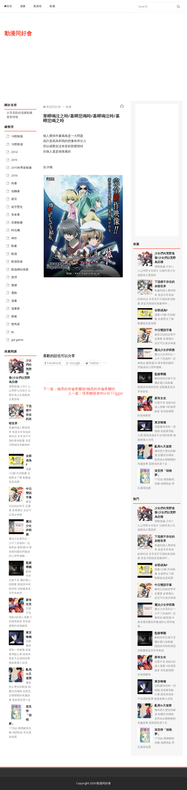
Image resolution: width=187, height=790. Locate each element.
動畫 (52, 6)
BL (12, 332)
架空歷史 (17, 207)
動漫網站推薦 (19, 269)
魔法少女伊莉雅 (29, 527)
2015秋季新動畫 (21, 168)
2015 (14, 160)
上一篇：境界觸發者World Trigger (95, 393)
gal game (17, 340)
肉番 (14, 183)
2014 (14, 152)
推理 (14, 277)
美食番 (15, 214)
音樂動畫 (17, 222)
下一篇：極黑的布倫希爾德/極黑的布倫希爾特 (79, 389)
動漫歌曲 (17, 261)
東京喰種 (29, 634)
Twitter (92, 363)
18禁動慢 (17, 136)
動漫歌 (38, 6)
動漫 (14, 254)
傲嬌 (14, 285)
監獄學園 (29, 565)
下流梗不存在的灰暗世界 (165, 284)
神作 (14, 238)
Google (73, 363)
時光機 (15, 230)
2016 (14, 175)
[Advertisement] (122, 61)
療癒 (14, 316)
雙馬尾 (15, 324)
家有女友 (29, 602)
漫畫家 (15, 308)
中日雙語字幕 (29, 493)
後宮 (14, 199)
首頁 (8, 6)
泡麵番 (15, 191)
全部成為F (29, 460)
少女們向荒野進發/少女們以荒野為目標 (165, 257)
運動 (14, 293)
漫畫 (23, 6)
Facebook (52, 363)
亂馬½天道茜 (29, 673)
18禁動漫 (17, 144)
